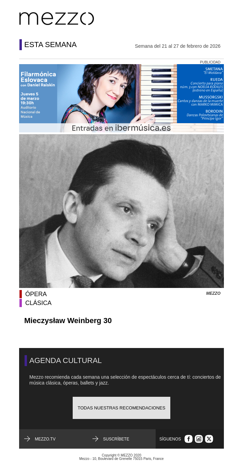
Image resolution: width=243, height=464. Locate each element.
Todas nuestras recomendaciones (122, 407)
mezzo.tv (45, 439)
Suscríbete (116, 439)
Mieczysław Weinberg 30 (68, 320)
